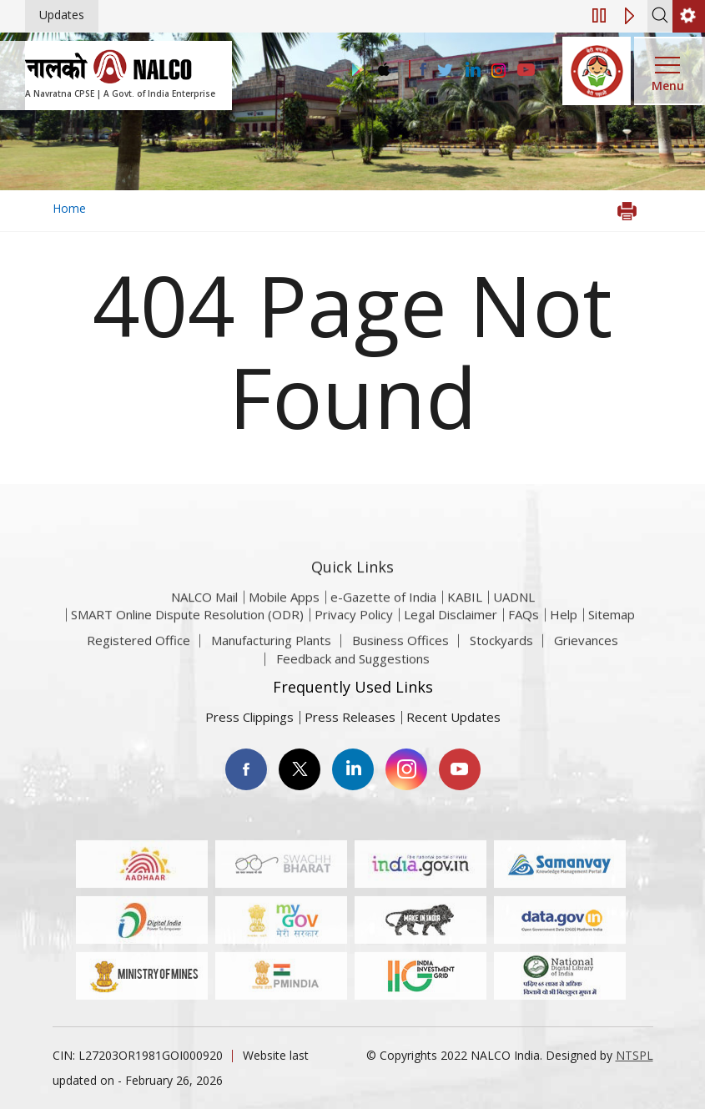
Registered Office (138, 654)
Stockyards (501, 654)
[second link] (688, 16)
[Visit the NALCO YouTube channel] (526, 71)
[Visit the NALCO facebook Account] (423, 69)
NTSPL (634, 1055)
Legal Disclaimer (450, 638)
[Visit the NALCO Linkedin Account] (471, 70)
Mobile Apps (284, 620)
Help (563, 638)
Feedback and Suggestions (353, 671)
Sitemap (611, 638)
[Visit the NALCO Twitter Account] (445, 71)
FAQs (523, 638)
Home (69, 208)
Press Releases (350, 716)
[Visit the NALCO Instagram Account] (499, 71)
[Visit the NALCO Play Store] (355, 70)
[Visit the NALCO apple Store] (383, 65)
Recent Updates (453, 716)
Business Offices (400, 654)
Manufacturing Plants (271, 654)
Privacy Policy (354, 638)
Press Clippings (249, 716)
